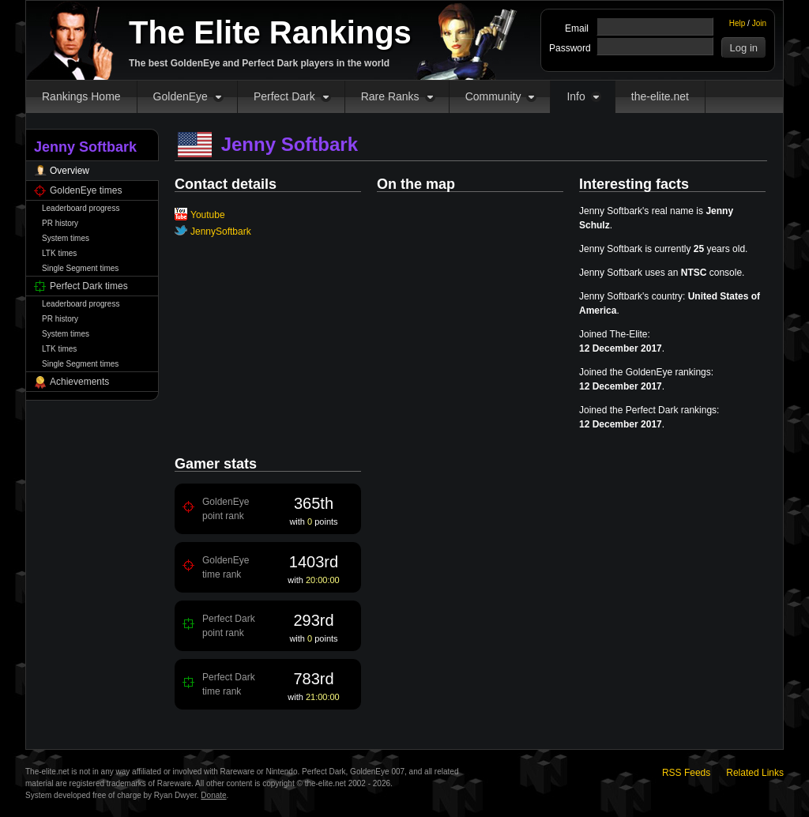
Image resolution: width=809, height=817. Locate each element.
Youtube (207, 214)
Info (575, 96)
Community (493, 96)
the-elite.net (660, 96)
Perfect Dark (284, 96)
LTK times (59, 253)
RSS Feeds (686, 772)
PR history (60, 223)
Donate (213, 795)
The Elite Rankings (270, 32)
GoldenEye (180, 96)
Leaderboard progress (80, 208)
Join (759, 23)
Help (737, 23)
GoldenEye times (86, 190)
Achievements (79, 381)
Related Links (755, 772)
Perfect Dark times (89, 286)
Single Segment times (80, 268)
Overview (69, 170)
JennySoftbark (220, 231)
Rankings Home (81, 96)
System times (65, 238)
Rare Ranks (390, 96)
